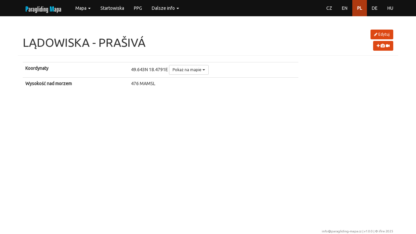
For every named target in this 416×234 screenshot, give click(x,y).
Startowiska (112, 8)
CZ (329, 8)
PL (359, 8)
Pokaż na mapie (189, 70)
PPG (138, 8)
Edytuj (382, 34)
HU (390, 8)
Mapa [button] (83, 8)
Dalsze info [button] (165, 8)
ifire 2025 (386, 231)
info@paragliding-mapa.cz (342, 231)
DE (375, 8)
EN (344, 8)
